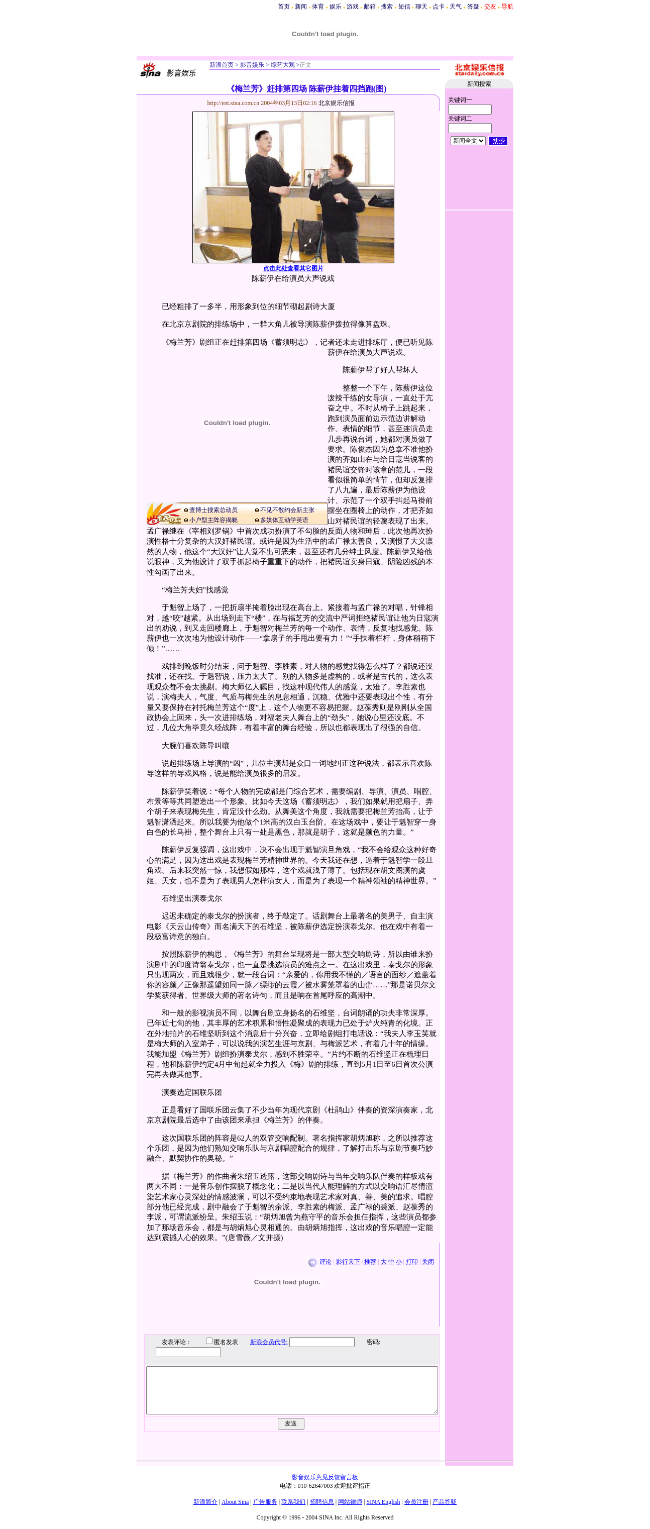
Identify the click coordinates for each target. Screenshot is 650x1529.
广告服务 (265, 1501)
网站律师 (350, 1501)
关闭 (428, 1262)
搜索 (387, 6)
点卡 (438, 6)
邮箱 (370, 6)
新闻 (301, 6)
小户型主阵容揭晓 (213, 520)
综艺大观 (282, 64)
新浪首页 (221, 64)
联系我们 (293, 1501)
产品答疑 (444, 1501)
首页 (284, 6)
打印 (412, 1262)
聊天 (421, 6)
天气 (456, 6)
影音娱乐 (252, 64)
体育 (318, 6)
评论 (325, 1262)
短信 (404, 6)
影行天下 (348, 1262)
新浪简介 (205, 1501)
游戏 (353, 6)
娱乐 (336, 6)
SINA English (383, 1501)
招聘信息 (322, 1501)
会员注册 (416, 1501)
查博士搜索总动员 (213, 510)
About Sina (235, 1501)
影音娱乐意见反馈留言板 (325, 1477)
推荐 (370, 1262)
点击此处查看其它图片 (293, 268)
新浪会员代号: (261, 1342)
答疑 (473, 6)
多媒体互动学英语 (284, 520)
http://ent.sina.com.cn (234, 103)
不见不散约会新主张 (287, 510)
